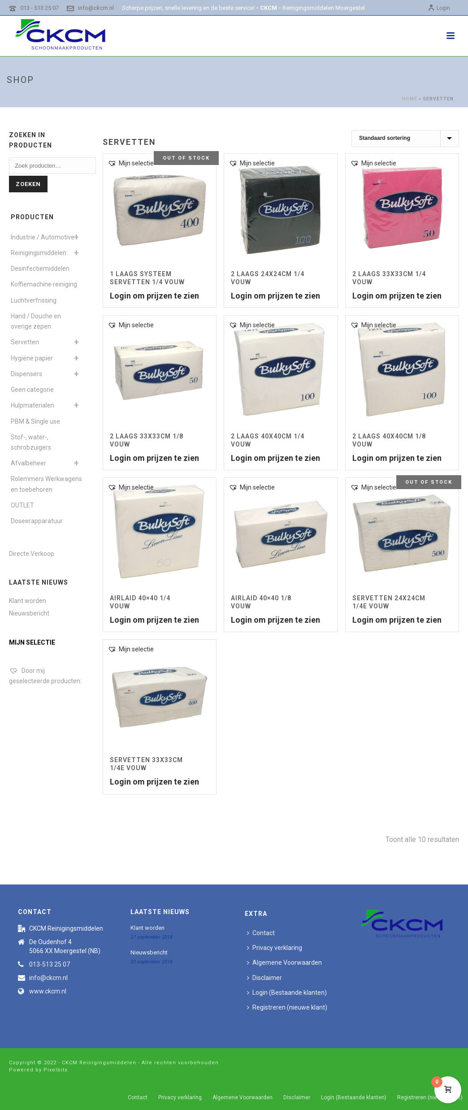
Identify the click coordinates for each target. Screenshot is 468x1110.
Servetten (25, 342)
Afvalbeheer (28, 463)
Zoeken (28, 184)
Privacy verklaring (274, 947)
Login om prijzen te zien (154, 295)
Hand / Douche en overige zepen (36, 321)
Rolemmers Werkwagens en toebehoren (46, 484)
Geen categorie (32, 389)
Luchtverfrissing (33, 300)
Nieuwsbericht (29, 613)
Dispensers (26, 373)
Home (409, 98)
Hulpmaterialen (32, 405)
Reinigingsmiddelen (38, 252)
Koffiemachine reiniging (44, 284)
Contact (261, 933)
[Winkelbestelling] (405, 138)
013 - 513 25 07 (39, 7)
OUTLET (22, 505)
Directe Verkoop (31, 553)
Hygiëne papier (32, 358)
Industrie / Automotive (42, 237)
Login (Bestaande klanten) (287, 992)
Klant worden (27, 600)
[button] (131, 163)
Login (439, 8)
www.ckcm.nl (47, 991)
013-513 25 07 (49, 964)
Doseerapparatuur (37, 521)
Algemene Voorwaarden (284, 962)
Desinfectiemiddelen (40, 268)
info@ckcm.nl (96, 7)
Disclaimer (264, 977)
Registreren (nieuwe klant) (287, 1007)
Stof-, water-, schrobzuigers (31, 442)
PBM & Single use (35, 421)
